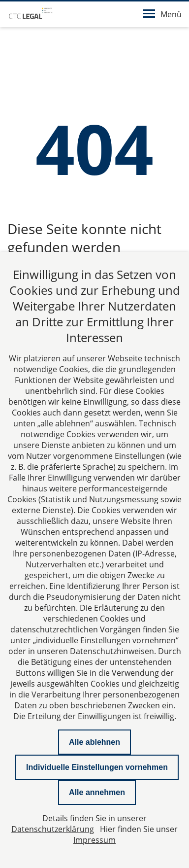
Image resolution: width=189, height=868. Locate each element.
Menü (162, 14)
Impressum (94, 839)
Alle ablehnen (94, 742)
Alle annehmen (97, 792)
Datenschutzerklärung (52, 829)
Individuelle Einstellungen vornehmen (97, 767)
